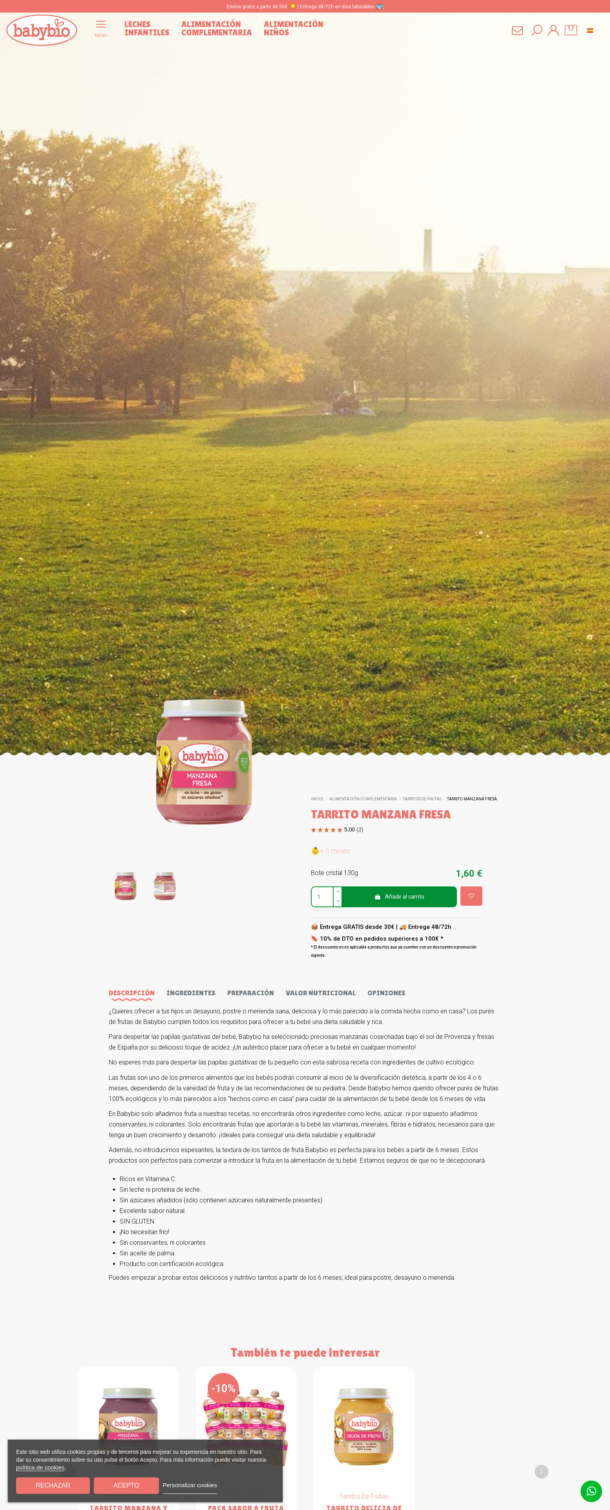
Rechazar (53, 1485)
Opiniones (386, 993)
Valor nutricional (321, 993)
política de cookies (40, 1467)
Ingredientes (191, 993)
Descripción (132, 993)
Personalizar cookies (190, 1485)
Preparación (250, 993)
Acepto (126, 1485)
